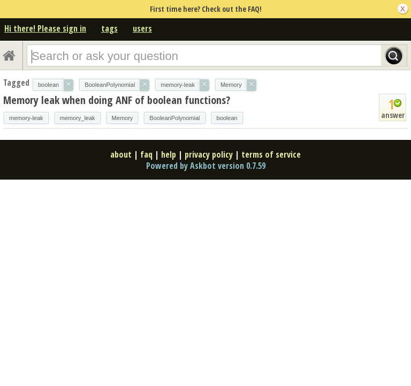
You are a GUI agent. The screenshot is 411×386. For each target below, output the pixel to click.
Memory (122, 118)
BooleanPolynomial (174, 118)
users (142, 28)
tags (109, 28)
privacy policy (209, 154)
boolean (227, 118)
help (168, 154)
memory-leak (26, 118)
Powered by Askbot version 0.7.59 (205, 166)
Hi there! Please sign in (45, 28)
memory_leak (77, 118)
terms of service (271, 154)
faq (146, 154)
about (121, 154)
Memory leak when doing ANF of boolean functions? (116, 100)
